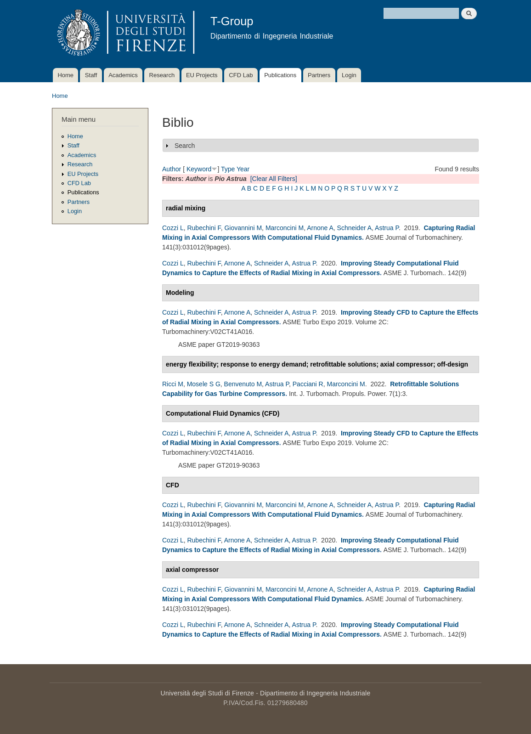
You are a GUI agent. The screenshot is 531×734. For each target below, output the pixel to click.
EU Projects (202, 75)
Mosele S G (203, 384)
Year (243, 169)
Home (65, 75)
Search (185, 145)
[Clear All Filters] (273, 178)
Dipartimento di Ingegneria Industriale (315, 693)
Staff (91, 75)
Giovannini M (243, 227)
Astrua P (387, 227)
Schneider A (354, 227)
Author (171, 169)
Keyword (198, 169)
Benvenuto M (243, 384)
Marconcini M (285, 227)
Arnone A (320, 227)
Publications (280, 75)
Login (349, 75)
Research (162, 75)
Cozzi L (173, 227)
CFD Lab (241, 75)
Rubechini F (203, 227)
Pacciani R (308, 384)
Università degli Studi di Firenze (207, 693)
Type (228, 169)
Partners (319, 75)
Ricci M (172, 384)
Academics (123, 75)
